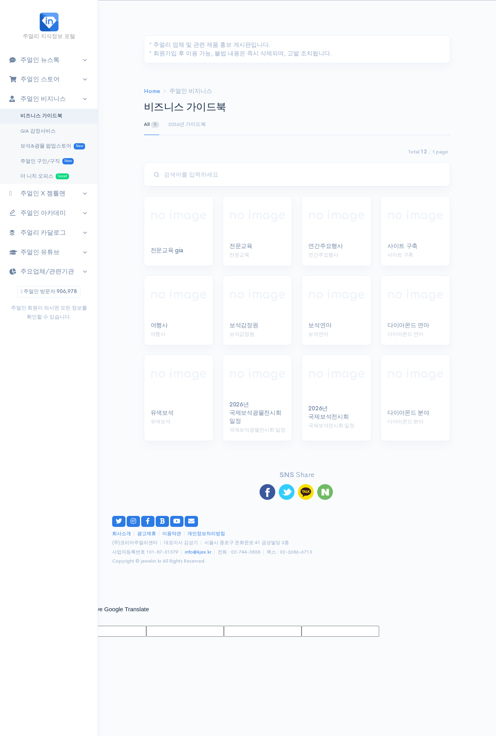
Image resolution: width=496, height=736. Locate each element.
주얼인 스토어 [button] (34, 79)
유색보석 (162, 412)
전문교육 (241, 246)
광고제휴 (146, 534)
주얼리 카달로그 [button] (37, 232)
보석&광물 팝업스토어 (52, 146)
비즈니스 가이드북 (41, 116)
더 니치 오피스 (44, 176)
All (152, 124)
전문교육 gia (167, 250)
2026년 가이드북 (187, 124)
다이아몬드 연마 (408, 325)
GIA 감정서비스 (38, 131)
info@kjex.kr (198, 552)
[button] (475, 14)
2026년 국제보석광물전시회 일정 (255, 412)
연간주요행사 (325, 246)
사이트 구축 (402, 246)
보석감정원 (243, 325)
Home (152, 91)
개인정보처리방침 (206, 534)
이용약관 (171, 534)
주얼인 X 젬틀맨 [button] (37, 193)
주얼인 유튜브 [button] (34, 252)
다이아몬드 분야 (408, 412)
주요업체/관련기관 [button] (41, 271)
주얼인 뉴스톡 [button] (34, 60)
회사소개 (121, 534)
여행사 (159, 325)
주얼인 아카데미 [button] (37, 213)
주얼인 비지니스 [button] (37, 99)
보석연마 (319, 325)
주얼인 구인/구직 (47, 161)
